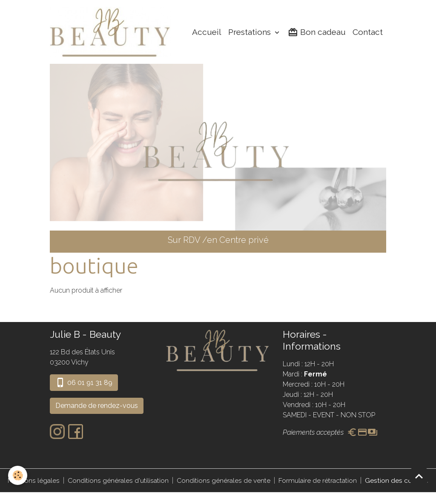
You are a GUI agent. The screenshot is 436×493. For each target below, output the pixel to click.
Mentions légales (34, 481)
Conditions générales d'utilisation (118, 481)
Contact (368, 32)
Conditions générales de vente (223, 481)
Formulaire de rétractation (317, 481)
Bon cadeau (317, 33)
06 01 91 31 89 (83, 383)
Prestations (250, 32)
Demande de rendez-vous (96, 406)
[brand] (113, 32)
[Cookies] (18, 475)
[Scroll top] (419, 476)
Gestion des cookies (396, 481)
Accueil (206, 32)
